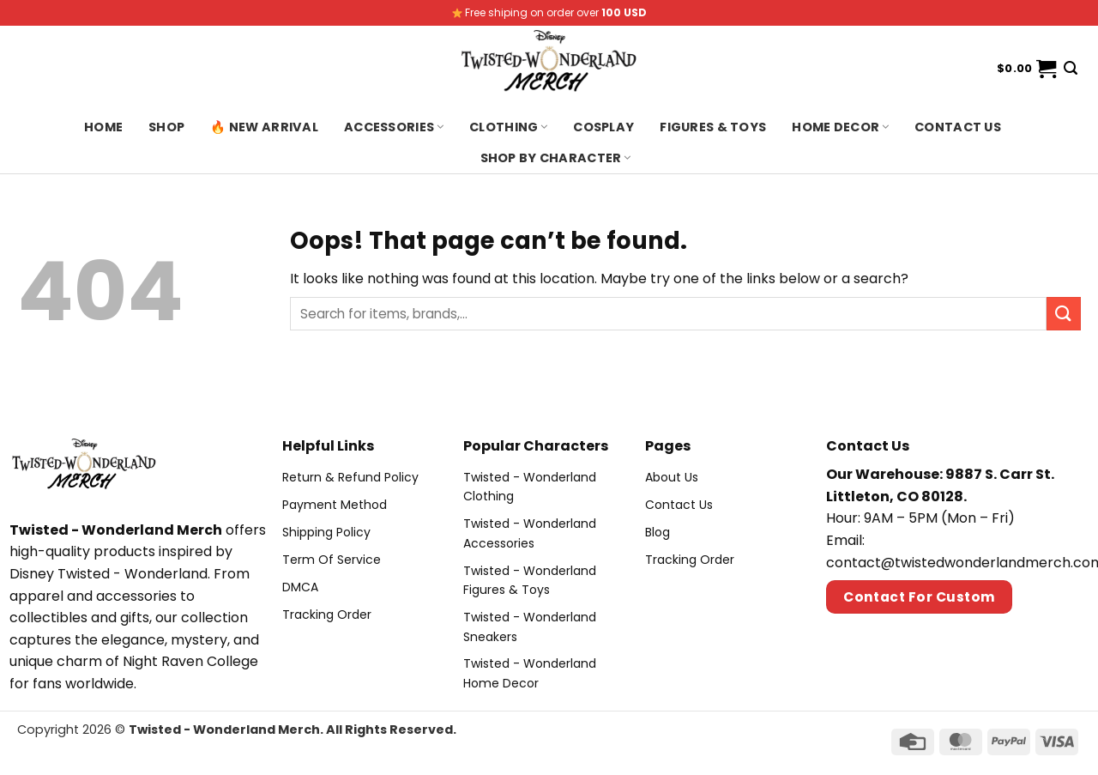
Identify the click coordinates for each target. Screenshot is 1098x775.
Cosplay (603, 127)
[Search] (1070, 68)
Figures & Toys (713, 127)
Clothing (508, 127)
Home (103, 127)
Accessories (393, 127)
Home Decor (840, 127)
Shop (166, 127)
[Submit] (1064, 313)
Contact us (957, 127)
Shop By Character (555, 158)
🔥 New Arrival (264, 127)
